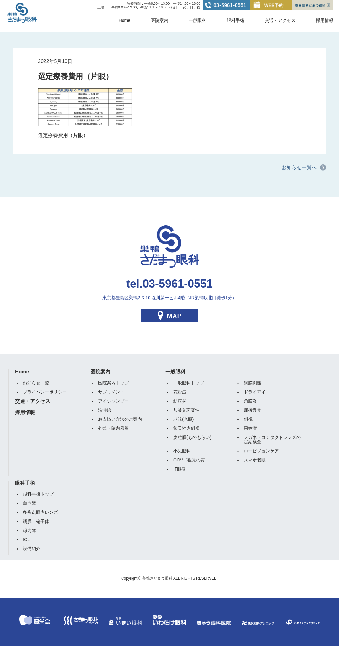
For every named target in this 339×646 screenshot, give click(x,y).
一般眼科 (197, 20)
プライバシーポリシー (45, 391)
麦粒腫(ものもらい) (192, 437)
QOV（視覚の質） (191, 459)
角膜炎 (250, 401)
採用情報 (324, 20)
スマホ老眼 (255, 459)
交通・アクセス (280, 20)
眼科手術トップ (38, 494)
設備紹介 (31, 548)
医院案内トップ (113, 382)
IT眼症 (179, 468)
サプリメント (111, 391)
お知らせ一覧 (36, 382)
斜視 (248, 419)
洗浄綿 (104, 410)
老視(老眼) (183, 419)
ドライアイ (255, 391)
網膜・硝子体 (36, 521)
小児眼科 (182, 450)
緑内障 (29, 530)
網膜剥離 (252, 382)
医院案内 (159, 20)
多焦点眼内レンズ (40, 512)
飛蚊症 (250, 428)
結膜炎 (179, 401)
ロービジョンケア (261, 450)
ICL (26, 539)
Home (124, 20)
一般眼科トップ (188, 382)
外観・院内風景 (113, 428)
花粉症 (179, 391)
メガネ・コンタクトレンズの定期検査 (272, 439)
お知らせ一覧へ (299, 167)
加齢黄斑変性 (186, 410)
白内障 (29, 503)
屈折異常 (252, 410)
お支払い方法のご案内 (120, 419)
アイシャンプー (113, 401)
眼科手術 (235, 20)
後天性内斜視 (186, 428)
